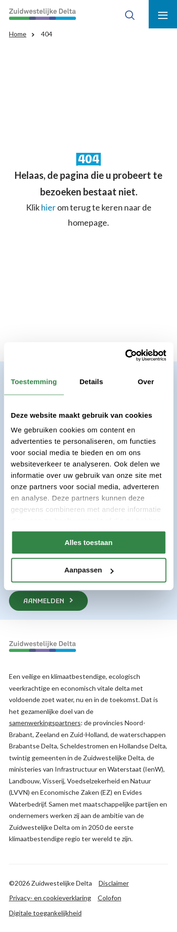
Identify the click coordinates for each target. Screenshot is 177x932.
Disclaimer (114, 883)
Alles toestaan (89, 542)
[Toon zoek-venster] (130, 14)
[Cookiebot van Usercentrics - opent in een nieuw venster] (126, 355)
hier (48, 207)
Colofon (109, 898)
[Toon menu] (163, 14)
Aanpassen (88, 570)
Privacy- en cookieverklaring (50, 898)
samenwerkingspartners (45, 723)
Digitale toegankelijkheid (45, 913)
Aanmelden (43, 601)
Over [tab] (146, 382)
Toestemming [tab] (34, 382)
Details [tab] (91, 382)
